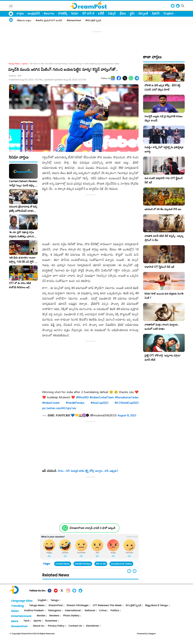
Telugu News (14, 63)
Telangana (54, 611)
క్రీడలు (123, 13)
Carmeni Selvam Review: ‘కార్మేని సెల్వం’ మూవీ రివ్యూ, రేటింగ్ (23, 183)
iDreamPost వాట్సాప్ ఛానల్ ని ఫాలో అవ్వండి (92, 528)
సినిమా (75, 13)
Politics (115, 611)
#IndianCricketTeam (102, 397)
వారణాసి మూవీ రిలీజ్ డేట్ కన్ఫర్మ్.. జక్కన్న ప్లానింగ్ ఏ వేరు (164, 238)
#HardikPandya (75, 402)
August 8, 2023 (126, 415)
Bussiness (51, 621)
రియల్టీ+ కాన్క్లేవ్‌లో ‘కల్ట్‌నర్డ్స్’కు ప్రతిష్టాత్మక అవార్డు (164, 149)
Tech (26, 621)
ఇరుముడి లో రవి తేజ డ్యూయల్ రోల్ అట (163, 209)
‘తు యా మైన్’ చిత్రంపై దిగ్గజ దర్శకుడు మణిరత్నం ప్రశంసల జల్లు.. (22, 234)
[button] (134, 571)
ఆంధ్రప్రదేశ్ (34, 13)
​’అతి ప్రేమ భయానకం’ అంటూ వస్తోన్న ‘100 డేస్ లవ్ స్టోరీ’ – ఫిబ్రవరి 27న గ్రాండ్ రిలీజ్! (22, 259)
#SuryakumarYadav (127, 397)
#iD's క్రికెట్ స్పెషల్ (93, 20)
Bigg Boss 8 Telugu (156, 605)
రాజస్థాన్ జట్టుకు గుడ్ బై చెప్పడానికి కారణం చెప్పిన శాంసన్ (164, 118)
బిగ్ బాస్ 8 (88, 13)
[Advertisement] (96, 40)
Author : (15, 75)
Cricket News (63, 563)
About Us (38, 626)
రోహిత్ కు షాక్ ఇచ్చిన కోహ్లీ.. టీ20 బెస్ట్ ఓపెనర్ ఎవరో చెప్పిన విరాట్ (162, 87)
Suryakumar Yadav (121, 563)
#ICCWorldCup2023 (127, 402)
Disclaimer (92, 626)
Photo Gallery (71, 616)
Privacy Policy (56, 626)
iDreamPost (56, 605)
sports (25, 63)
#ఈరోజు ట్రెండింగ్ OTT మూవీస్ (49, 20)
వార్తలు (20, 13)
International (73, 611)
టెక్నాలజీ (143, 13)
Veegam (152, 633)
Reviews (54, 616)
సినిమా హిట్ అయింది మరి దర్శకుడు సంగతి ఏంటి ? (164, 295)
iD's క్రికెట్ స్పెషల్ (133, 605)
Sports (37, 621)
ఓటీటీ (101, 13)
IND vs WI (101, 563)
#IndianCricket (51, 402)
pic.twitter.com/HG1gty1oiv (59, 408)
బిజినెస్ (156, 13)
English (168, 13)
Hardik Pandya (83, 563)
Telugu (55, 600)
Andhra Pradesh (34, 611)
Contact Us (75, 626)
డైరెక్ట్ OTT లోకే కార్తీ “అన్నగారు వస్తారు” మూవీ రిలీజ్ (163, 357)
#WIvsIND (82, 397)
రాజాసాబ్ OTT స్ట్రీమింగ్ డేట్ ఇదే (159, 266)
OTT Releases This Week (107, 605)
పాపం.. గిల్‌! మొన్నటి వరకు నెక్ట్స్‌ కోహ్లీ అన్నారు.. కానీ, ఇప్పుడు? (88, 470)
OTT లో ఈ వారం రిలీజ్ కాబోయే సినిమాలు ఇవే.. (20, 285)
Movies (41, 616)
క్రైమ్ (132, 13)
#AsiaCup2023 (99, 402)
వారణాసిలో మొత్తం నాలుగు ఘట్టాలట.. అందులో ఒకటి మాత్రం (162, 326)
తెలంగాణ (49, 13)
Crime (102, 611)
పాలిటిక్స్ (62, 13)
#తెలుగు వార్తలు (24, 20)
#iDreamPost (74, 20)
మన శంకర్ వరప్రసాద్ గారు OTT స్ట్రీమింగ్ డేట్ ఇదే (164, 180)
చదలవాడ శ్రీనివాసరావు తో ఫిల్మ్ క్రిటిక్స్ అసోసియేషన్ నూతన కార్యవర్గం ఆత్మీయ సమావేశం (23, 209)
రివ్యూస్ (112, 13)
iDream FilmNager (78, 605)
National (90, 611)
